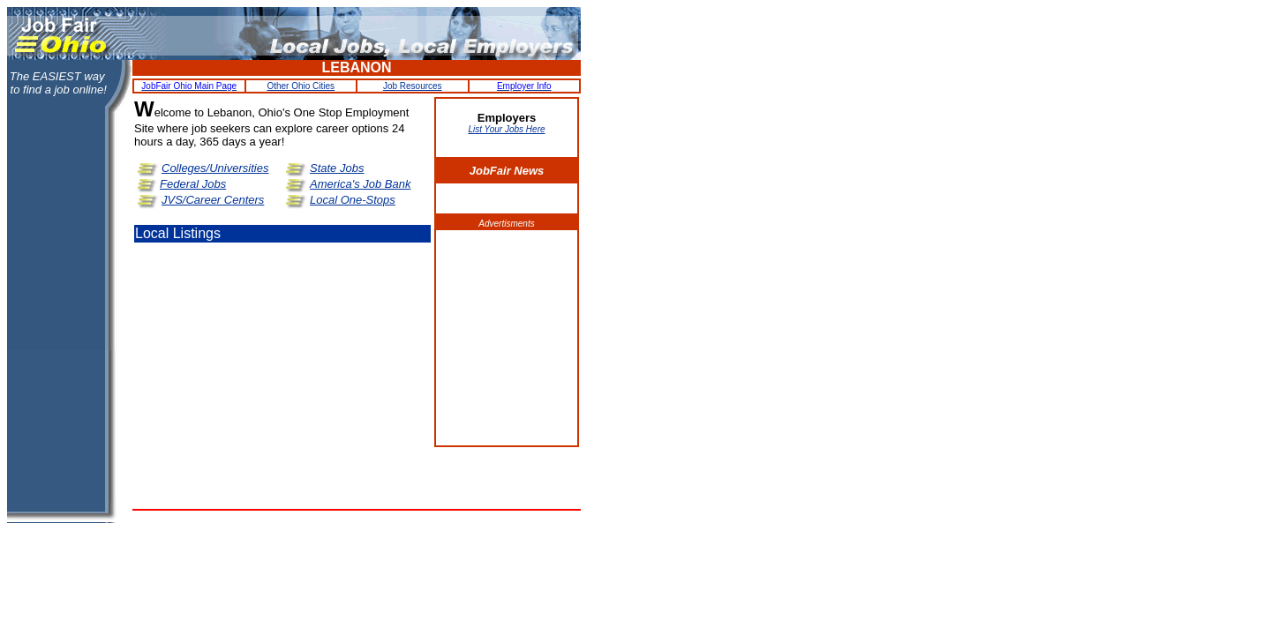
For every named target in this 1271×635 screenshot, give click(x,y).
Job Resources (412, 86)
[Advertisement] (507, 338)
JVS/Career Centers (213, 199)
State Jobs (337, 168)
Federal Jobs (193, 183)
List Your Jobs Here (506, 129)
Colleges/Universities (215, 168)
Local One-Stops (352, 199)
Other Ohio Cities (301, 86)
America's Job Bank (360, 183)
